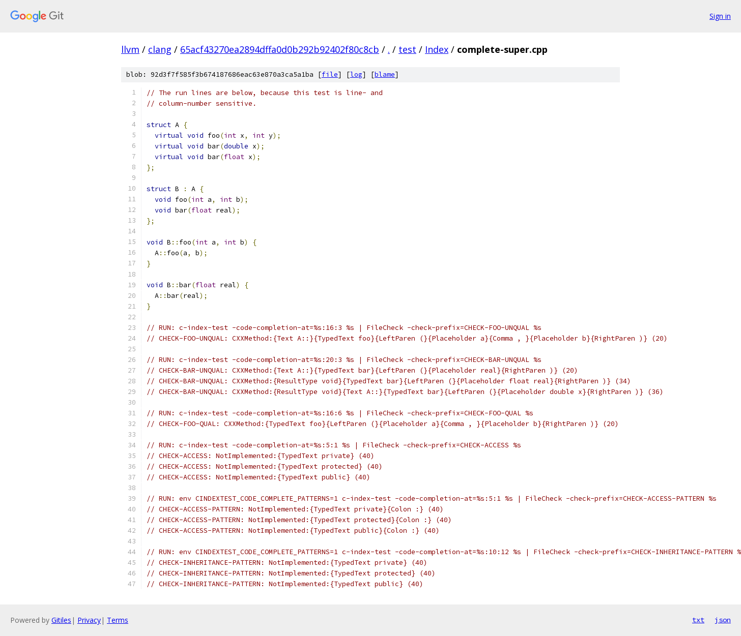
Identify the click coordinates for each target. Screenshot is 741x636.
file (330, 74)
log (356, 74)
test (407, 49)
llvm (130, 49)
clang (160, 49)
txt (698, 619)
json (723, 619)
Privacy (89, 620)
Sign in (720, 16)
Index (436, 49)
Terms (117, 620)
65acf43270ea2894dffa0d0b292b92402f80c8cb (279, 49)
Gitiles (61, 620)
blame (385, 74)
